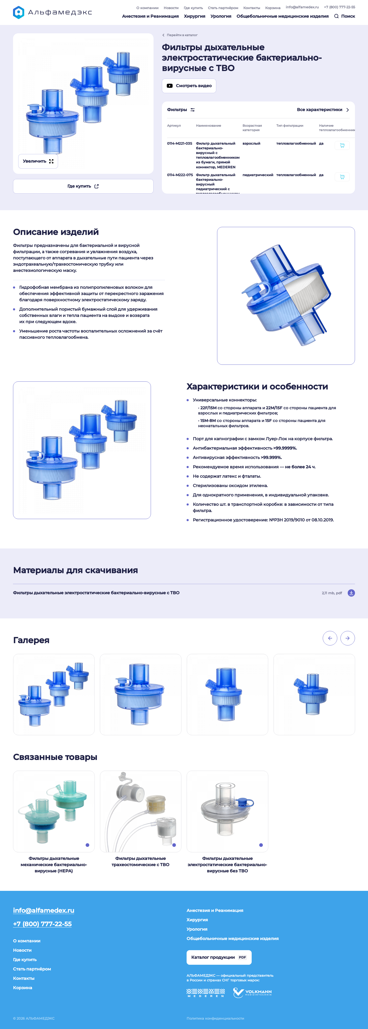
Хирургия (194, 16)
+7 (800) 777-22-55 (339, 7)
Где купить (193, 8)
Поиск (344, 16)
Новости (171, 8)
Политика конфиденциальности (215, 1018)
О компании (147, 8)
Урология (221, 16)
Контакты (251, 8)
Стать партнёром (223, 8)
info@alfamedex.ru (302, 7)
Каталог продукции (219, 957)
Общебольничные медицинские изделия (283, 16)
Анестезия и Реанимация (150, 16)
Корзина (273, 8)
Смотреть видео (189, 86)
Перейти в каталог (180, 35)
